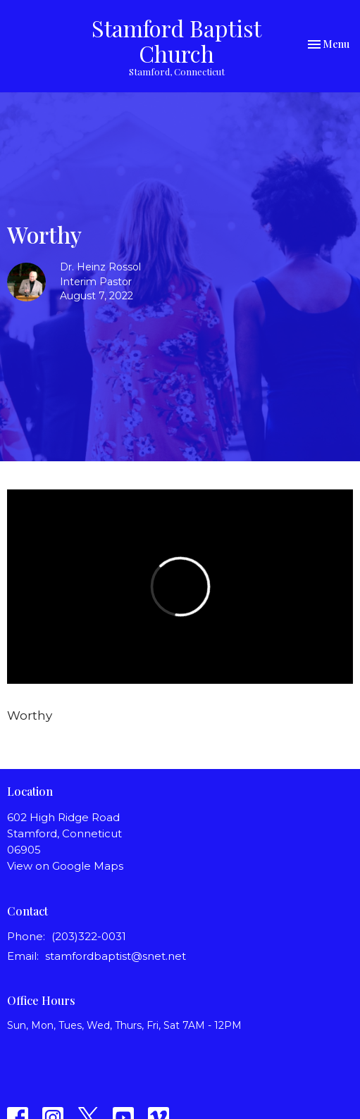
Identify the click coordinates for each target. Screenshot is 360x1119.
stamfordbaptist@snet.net (115, 956)
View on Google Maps (65, 866)
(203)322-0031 (88, 936)
